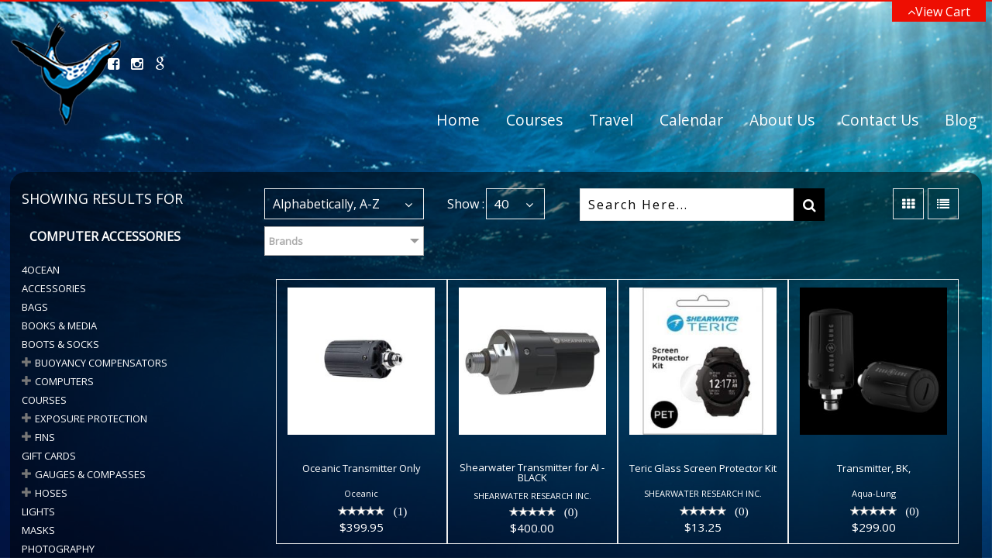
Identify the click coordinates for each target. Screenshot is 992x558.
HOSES (51, 493)
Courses (534, 119)
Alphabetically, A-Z (326, 203)
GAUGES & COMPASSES (90, 474)
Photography (58, 549)
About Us (782, 119)
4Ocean (41, 270)
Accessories (54, 288)
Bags (35, 307)
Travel (611, 119)
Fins (45, 437)
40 (501, 203)
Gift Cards (49, 456)
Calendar (691, 119)
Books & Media (59, 325)
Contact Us (879, 119)
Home (458, 119)
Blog (960, 119)
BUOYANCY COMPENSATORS (101, 363)
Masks (38, 530)
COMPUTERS (64, 381)
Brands (286, 241)
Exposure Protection (91, 418)
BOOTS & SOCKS (60, 344)
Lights (38, 511)
